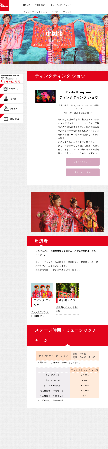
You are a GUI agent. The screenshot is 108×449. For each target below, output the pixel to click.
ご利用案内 (40, 5)
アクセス (67, 12)
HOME (26, 5)
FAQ (56, 435)
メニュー (58, 424)
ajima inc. (73, 424)
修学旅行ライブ (46, 435)
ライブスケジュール (82, 162)
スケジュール (57, 271)
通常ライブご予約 (82, 173)
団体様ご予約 (45, 432)
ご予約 (55, 12)
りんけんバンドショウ (61, 5)
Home (28, 424)
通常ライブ (30, 439)
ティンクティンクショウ (35, 12)
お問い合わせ (60, 428)
